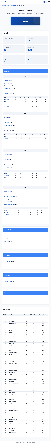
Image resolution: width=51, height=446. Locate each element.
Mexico (5, 117)
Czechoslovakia (10, 193)
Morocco (10, 83)
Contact (19, 444)
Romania (10, 191)
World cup (16, 5)
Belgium (5, 120)
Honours (12, 5)
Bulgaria (6, 83)
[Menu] (49, 2)
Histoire (33, 442)
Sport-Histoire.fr (19, 442)
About (23, 444)
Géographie (29, 442)
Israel (9, 154)
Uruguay (6, 154)
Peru (10, 80)
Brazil (25, 22)
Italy (5, 156)
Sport (5, 2)
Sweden (29, 61)
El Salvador (10, 120)
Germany (6, 80)
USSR (9, 117)
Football (8, 5)
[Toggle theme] (45, 2)
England (5, 191)
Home (3, 5)
